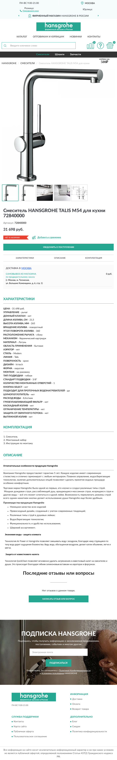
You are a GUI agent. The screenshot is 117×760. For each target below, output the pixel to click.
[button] (29, 11)
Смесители (42, 54)
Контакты (93, 37)
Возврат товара (80, 709)
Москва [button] (26, 268)
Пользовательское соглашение (30, 736)
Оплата (76, 704)
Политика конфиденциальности (89, 731)
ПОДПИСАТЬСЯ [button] (58, 663)
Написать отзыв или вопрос (58, 599)
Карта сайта (20, 726)
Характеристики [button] (25, 258)
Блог (74, 721)
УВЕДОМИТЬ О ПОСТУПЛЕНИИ (58, 247)
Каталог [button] (22, 37)
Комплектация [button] (93, 258)
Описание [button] (60, 258)
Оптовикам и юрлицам (48, 37)
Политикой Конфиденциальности (75, 671)
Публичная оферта (24, 731)
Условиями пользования (52, 673)
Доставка (77, 699)
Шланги (59, 54)
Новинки (76, 37)
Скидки (76, 726)
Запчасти (75, 54)
